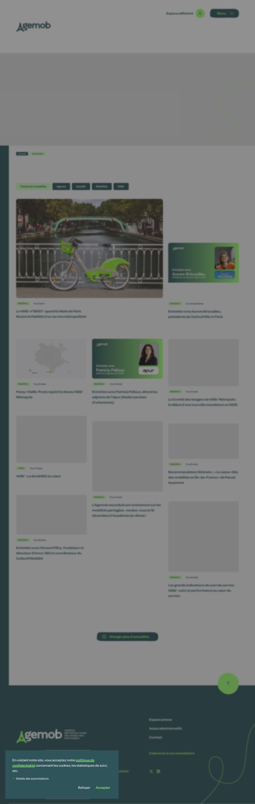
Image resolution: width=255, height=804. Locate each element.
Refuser (84, 787)
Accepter (103, 787)
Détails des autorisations (30, 778)
